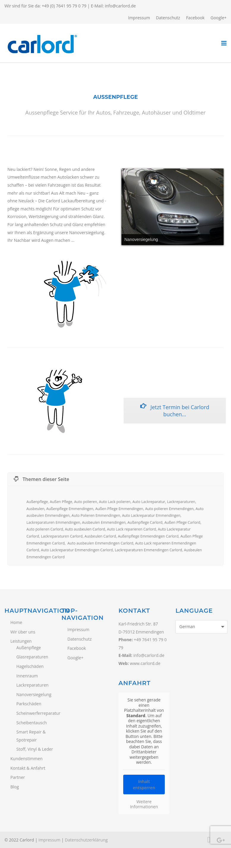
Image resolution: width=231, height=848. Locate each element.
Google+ (219, 18)
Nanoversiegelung (33, 694)
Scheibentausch (31, 722)
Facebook (195, 18)
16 (180, 259)
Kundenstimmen (26, 758)
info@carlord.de (120, 6)
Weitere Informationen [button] (144, 804)
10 (195, 251)
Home (16, 622)
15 (172, 259)
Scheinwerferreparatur (36, 713)
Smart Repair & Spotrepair (31, 736)
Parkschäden (28, 703)
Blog (14, 787)
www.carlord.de (145, 663)
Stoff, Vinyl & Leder (34, 749)
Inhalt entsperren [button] (144, 784)
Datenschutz (168, 18)
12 (211, 251)
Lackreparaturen (32, 685)
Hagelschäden (30, 666)
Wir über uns (22, 632)
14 (165, 259)
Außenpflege (28, 647)
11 (203, 251)
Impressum (139, 18)
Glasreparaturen (32, 657)
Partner (17, 777)
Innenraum (27, 676)
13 (219, 251)
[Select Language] (201, 626)
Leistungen (21, 641)
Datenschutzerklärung (86, 840)
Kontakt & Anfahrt (27, 768)
